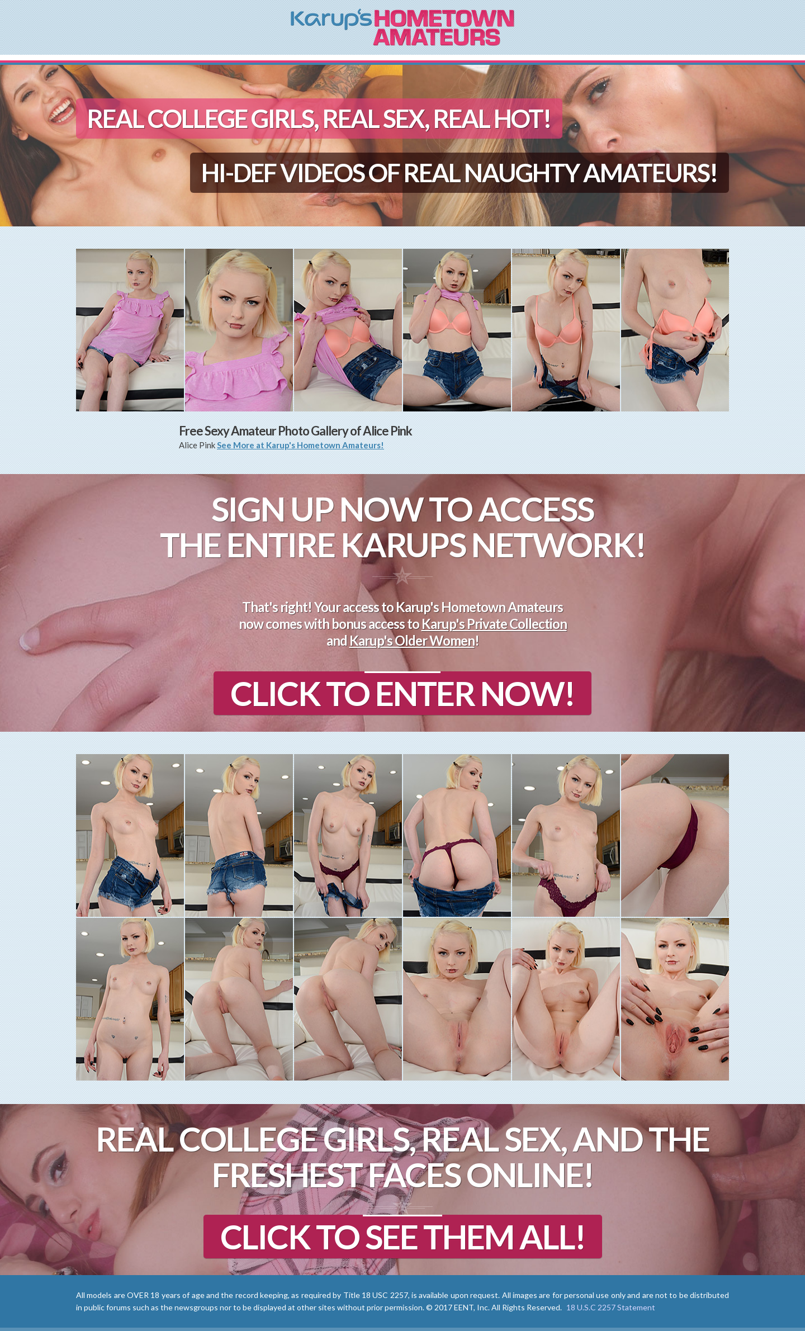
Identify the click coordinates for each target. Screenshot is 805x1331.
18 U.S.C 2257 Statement (610, 1307)
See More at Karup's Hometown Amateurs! (300, 445)
